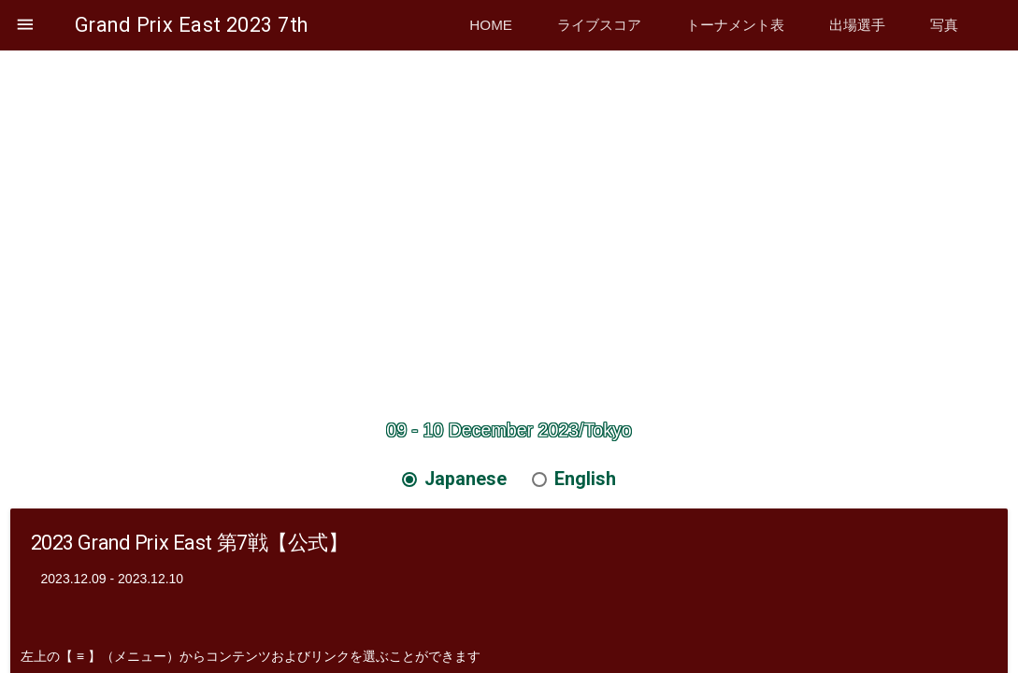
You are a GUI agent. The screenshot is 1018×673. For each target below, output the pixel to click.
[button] (25, 25)
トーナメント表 (735, 25)
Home (490, 25)
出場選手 (857, 25)
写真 (944, 25)
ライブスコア (599, 25)
